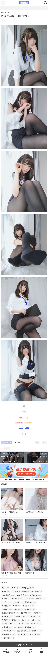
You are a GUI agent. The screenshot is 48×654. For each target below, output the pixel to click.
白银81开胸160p (32, 573)
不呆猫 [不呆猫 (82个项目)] (6, 598)
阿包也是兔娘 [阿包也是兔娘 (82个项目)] (23, 631)
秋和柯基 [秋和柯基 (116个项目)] (36, 624)
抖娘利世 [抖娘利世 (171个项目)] (7, 609)
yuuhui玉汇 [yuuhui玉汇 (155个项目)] (22, 595)
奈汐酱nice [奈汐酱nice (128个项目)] (30, 602)
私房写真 (5, 12)
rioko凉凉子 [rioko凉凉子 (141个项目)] (8, 595)
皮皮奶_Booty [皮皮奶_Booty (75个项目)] (8, 624)
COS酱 (30, 645)
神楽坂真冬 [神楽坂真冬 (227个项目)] (23, 624)
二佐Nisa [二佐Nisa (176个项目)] (29, 598)
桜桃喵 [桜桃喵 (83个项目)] (37, 613)
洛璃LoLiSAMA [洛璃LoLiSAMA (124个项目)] (22, 616)
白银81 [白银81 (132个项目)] (36, 620)
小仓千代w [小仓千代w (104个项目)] (28, 606)
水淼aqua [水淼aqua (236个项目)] (7, 616)
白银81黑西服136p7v (39, 457)
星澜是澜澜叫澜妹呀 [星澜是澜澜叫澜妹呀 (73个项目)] (10, 613)
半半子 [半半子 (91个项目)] (6, 602)
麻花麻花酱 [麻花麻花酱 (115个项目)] (8, 638)
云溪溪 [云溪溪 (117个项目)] (40, 598)
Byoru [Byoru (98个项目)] (5, 588)
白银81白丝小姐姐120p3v (35, 542)
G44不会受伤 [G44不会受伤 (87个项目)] (28, 588)
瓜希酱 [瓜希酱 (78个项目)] (6, 620)
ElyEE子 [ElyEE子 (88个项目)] (15, 588)
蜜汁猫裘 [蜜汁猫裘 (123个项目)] (7, 627)
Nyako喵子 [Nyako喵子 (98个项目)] (36, 591)
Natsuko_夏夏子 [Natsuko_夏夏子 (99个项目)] (22, 591)
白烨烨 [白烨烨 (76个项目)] (26, 620)
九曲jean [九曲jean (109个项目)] (17, 598)
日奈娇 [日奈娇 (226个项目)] (18, 609)
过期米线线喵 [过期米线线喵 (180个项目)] (8, 631)
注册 (27, 427)
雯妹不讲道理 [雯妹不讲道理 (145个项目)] (8, 634)
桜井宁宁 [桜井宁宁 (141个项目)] (26, 613)
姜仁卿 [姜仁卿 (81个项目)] (17, 606)
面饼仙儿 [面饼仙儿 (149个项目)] (35, 634)
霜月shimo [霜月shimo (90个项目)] (22, 634)
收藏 (17, 442)
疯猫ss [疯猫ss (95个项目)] (16, 620)
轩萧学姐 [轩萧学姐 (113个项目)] (30, 627)
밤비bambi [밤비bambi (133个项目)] (35, 595)
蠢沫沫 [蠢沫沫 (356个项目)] (18, 627)
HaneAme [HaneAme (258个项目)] (7, 591)
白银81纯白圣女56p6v (34, 512)
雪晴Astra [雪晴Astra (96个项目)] (37, 631)
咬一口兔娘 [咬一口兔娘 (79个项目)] (17, 602)
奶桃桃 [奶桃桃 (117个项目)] (6, 606)
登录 (21, 427)
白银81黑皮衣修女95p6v (11, 542)
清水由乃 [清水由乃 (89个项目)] (35, 616)
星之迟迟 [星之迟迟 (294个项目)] (30, 609)
